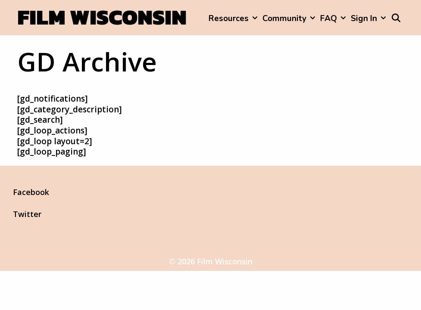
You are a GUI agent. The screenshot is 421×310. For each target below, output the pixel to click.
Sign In (369, 18)
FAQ (334, 18)
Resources (234, 18)
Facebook (31, 192)
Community (290, 18)
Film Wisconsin (102, 17)
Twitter (27, 214)
